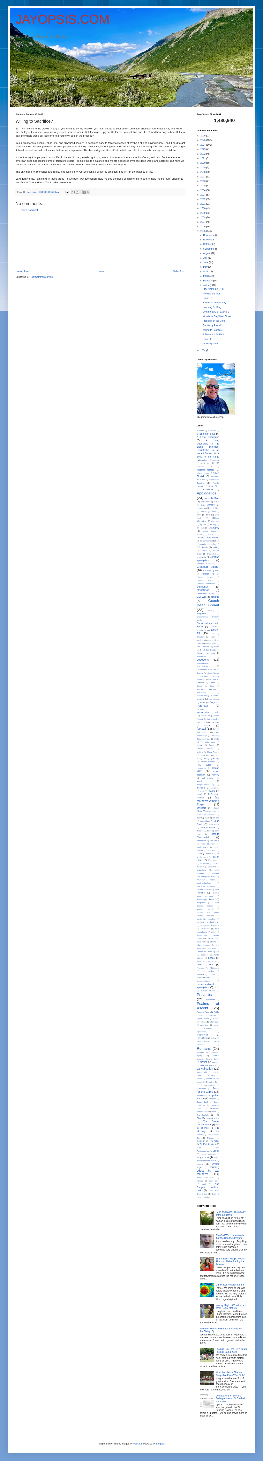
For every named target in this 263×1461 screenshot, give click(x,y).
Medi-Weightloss (204, 883)
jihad (207, 818)
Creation (200, 637)
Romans (204, 1048)
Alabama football (205, 470)
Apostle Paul (212, 498)
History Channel (208, 762)
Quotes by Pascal (212, 325)
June (206, 262)
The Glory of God (212, 293)
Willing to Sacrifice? (213, 330)
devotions (203, 659)
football (201, 728)
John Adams (205, 821)
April (205, 271)
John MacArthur (204, 831)
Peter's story (205, 964)
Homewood (201, 768)
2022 (203, 154)
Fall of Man (205, 716)
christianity (202, 586)
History (216, 758)
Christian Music (205, 580)
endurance (201, 693)
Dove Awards (213, 673)
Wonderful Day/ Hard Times (217, 316)
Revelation (202, 1038)
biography (214, 527)
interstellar (214, 788)
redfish (203, 1022)
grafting (200, 752)
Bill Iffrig (213, 524)
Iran (202, 791)
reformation (214, 1022)
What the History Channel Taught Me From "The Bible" (230, 1373)
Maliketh (137, 1443)
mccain (212, 880)
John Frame (213, 824)
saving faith (202, 1072)
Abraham (204, 460)
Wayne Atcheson (208, 1154)
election (212, 689)
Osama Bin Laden (204, 952)
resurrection (202, 1035)
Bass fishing (213, 508)
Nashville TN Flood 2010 (208, 922)
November (209, 239)
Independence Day (205, 784)
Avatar (216, 502)
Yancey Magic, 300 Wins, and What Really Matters (231, 1306)
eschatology (214, 699)
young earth (213, 1181)
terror (214, 1112)
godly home (210, 742)
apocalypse (208, 489)
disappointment (203, 663)
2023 (203, 149)
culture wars (211, 643)
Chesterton (211, 554)
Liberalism (209, 854)
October (207, 244)
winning (200, 1164)
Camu (204, 551)
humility (215, 775)
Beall (214, 511)
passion (204, 955)
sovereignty (201, 1095)
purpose (212, 1015)
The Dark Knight (212, 1118)
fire (205, 722)
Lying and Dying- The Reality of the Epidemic (230, 1213)
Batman (203, 511)
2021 (203, 158)
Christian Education (206, 564)
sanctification (205, 1068)
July (205, 258)
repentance (201, 1031)
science (211, 1075)
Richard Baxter (203, 1041)
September (209, 248)
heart (202, 755)
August (207, 253)
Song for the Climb (208, 1090)
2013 (203, 194)
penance (200, 961)
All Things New (210, 343)
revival (213, 1038)
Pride (217, 987)
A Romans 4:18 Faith (213, 334)
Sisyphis (211, 1085)
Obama (213, 942)
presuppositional (203, 981)
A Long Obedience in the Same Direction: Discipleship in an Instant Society (208, 447)
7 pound (200, 431)
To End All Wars (208, 1144)
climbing (214, 597)
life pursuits (204, 863)
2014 (203, 190)
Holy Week (204, 765)
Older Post (178, 271)
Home (101, 271)
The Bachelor (203, 1115)
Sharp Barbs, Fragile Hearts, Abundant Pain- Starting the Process (230, 1261)
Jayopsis (201, 808)
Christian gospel (208, 566)
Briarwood (212, 534)
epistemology (203, 695)
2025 (203, 140)
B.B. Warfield (208, 505)
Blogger (160, 1443)
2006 (203, 226)
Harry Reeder (213, 752)
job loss (216, 818)
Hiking (206, 758)
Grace (212, 745)
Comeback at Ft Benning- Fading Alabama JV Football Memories (230, 1398)
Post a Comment (29, 210)
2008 (203, 217)
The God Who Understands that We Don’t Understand (230, 1236)
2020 (203, 163)
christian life (208, 574)
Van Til (216, 1151)
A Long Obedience (208, 437)
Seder (199, 1079)
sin (202, 1085)
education (201, 689)
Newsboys (205, 929)
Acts (203, 463)
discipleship (202, 666)
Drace (212, 683)
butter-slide (211, 544)
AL (213, 463)
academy (215, 460)
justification (201, 841)
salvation (215, 1062)
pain (217, 952)
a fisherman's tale (206, 433)
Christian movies (205, 577)
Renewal (208, 1028)
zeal (204, 1184)
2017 (203, 176)
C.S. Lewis (202, 547)
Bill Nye (200, 528)
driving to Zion (205, 686)
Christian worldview (205, 583)
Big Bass (215, 521)
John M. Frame (207, 827)
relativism (204, 1025)
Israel (199, 794)
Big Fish (202, 524)
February (208, 280)
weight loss (203, 1157)
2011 (203, 204)
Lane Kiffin (211, 850)
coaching (210, 610)
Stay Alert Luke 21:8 (213, 289)
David (216, 647)
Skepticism (201, 1089)
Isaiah (211, 791)
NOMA (213, 932)
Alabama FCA (204, 466)
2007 (203, 222)
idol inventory (208, 778)
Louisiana (212, 867)
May (205, 266)
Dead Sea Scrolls (208, 650)
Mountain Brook (205, 909)
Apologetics (206, 493)
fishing (207, 725)
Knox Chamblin (208, 844)
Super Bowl (202, 1102)
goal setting (202, 732)
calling (216, 547)
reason (216, 1018)
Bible (208, 514)
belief (199, 515)
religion (216, 1025)
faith (217, 712)
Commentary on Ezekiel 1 (216, 311)
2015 (203, 185)
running (203, 1062)
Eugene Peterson (208, 704)
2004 (203, 350)
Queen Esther (203, 1018)
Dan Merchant (203, 647)
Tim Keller (214, 1141)
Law (199, 853)
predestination (203, 977)
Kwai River (202, 847)
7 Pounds (212, 431)
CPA (212, 633)
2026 (203, 135)
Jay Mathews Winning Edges (208, 801)
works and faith (205, 1177)
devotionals (201, 656)
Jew (198, 818)
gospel (200, 745)
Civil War (201, 597)
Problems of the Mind (214, 321)
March (206, 276)
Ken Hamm (214, 841)
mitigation (201, 903)
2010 (203, 208)
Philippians (214, 968)
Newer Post (23, 271)
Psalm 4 (207, 339)
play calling (208, 971)
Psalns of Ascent (204, 1012)
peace (211, 958)
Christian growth (211, 570)
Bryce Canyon (206, 541)
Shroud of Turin (212, 1082)
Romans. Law (202, 1052)
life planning (213, 860)
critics (210, 640)
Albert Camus (203, 473)
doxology (203, 676)
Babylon (200, 508)
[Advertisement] (100, 241)
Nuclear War (202, 935)
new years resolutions (209, 925)
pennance (212, 961)
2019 (203, 167)
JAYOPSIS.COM (63, 19)
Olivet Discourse (204, 945)
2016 (203, 181)
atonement (205, 502)
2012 (203, 199)
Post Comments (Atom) (42, 277)
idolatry (200, 781)
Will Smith (211, 1160)
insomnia (201, 788)
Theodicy (210, 1138)
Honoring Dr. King (212, 307)
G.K (214, 729)
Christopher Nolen (205, 594)
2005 (203, 231)
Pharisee (200, 968)
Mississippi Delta (205, 899)
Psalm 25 (207, 298)
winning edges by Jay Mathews (208, 1171)
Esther (202, 702)
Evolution (200, 709)
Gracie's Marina (205, 749)
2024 (203, 144)
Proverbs (204, 995)
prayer (212, 974)
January (207, 285)
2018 (203, 172)
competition (201, 614)
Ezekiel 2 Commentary (214, 302)
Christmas (203, 590)
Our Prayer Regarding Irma (230, 1284)
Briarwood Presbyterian (208, 537)
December (209, 235)
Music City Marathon (206, 919)
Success (212, 1099)
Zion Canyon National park (208, 1187)
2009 (203, 213)
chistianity (201, 557)
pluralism (200, 974)
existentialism (203, 712)
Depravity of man (206, 653)
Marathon (201, 870)
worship (200, 1181)
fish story (214, 722)
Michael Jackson (204, 889)
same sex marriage (208, 1065)
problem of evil (208, 991)
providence (210, 1000)
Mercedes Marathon (206, 886)
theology (201, 1141)
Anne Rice (213, 486)
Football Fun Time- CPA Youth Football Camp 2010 (231, 1350)
